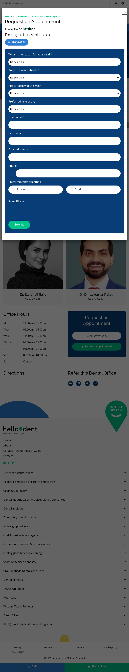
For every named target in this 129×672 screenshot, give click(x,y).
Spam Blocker (17, 201)
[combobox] (12, 173)
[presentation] (28, 210)
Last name (16, 133)
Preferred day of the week (24, 86)
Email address (18, 149)
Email (74, 189)
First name (16, 117)
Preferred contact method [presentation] (24, 182)
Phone (13, 166)
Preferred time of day (21, 101)
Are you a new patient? (23, 70)
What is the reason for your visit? (30, 54)
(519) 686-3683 (16, 42)
